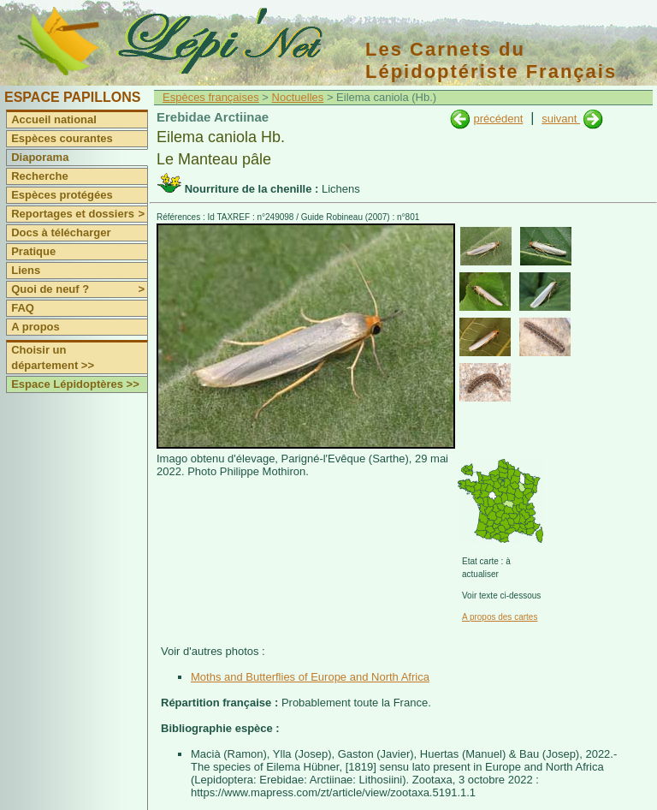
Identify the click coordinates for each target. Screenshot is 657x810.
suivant (561, 118)
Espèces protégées (62, 194)
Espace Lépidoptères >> (75, 384)
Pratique (33, 251)
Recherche (39, 176)
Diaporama (39, 157)
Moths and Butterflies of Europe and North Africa (310, 676)
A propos (35, 326)
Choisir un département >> (52, 357)
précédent (498, 118)
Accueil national (54, 119)
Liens (25, 270)
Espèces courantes (62, 138)
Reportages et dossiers (79, 214)
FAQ (22, 307)
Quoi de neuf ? (79, 289)
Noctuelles (298, 97)
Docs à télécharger (60, 232)
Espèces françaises (211, 97)
